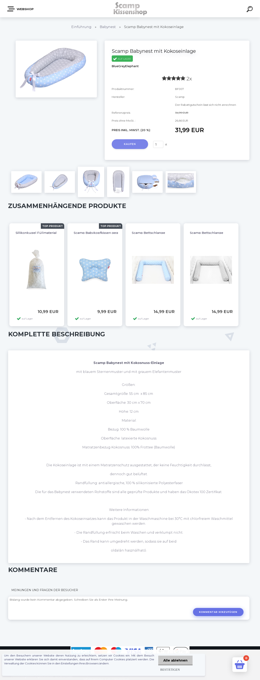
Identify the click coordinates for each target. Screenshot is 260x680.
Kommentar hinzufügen (218, 612)
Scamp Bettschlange (148, 233)
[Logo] (130, 8)
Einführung (81, 27)
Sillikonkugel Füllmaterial (36, 233)
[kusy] (158, 144)
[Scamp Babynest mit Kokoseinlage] (56, 42)
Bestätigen (170, 669)
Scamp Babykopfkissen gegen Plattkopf (106, 233)
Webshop (21, 8)
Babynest (108, 27)
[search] (250, 9)
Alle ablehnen (175, 660)
